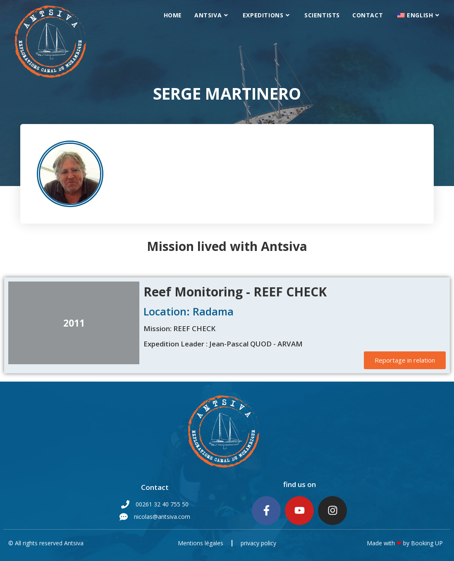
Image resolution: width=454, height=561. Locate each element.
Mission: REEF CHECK (179, 328)
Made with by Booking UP (405, 543)
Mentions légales (200, 543)
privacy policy (258, 543)
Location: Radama (188, 311)
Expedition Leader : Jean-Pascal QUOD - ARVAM (223, 344)
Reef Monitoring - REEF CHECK (235, 291)
